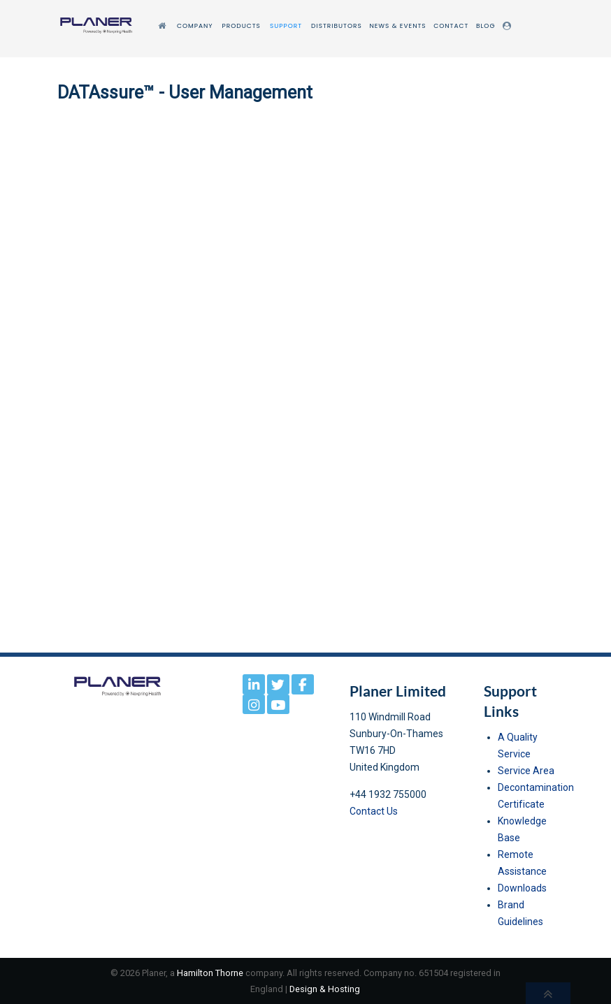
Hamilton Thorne (210, 973)
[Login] (509, 26)
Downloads (522, 888)
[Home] (164, 26)
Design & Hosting (324, 989)
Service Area (526, 770)
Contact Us (374, 811)
